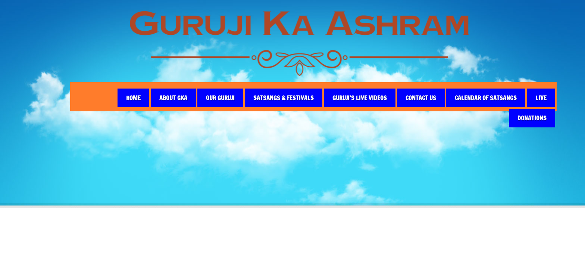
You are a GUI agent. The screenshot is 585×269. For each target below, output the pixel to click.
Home (133, 98)
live (541, 98)
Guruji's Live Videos (359, 98)
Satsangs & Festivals (283, 98)
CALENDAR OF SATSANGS (486, 98)
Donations (532, 118)
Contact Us (421, 98)
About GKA (173, 98)
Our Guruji (220, 98)
